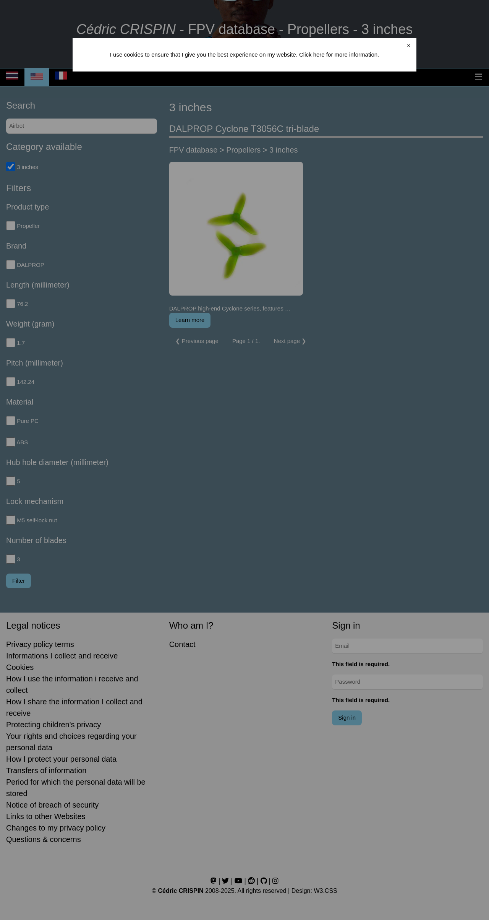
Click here (312, 54)
